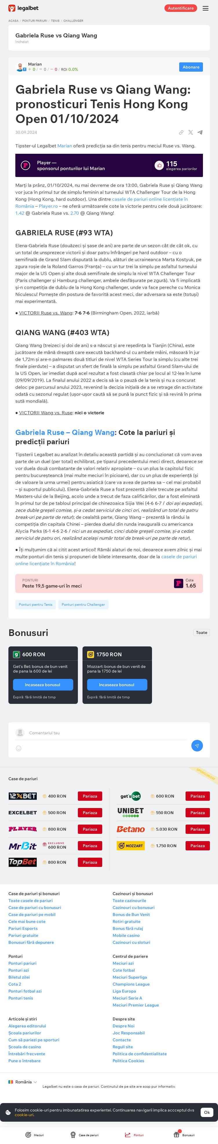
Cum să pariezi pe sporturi (33, 1039)
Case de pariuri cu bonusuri (34, 907)
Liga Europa (124, 991)
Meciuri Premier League (136, 1005)
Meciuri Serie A (127, 998)
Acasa (13, 21)
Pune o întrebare (24, 1060)
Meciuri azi (123, 963)
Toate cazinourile (129, 900)
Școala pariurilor (24, 1032)
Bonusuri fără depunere (31, 942)
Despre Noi (124, 1026)
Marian (64, 146)
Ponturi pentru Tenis (35, 604)
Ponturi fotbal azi (25, 991)
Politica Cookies (128, 1060)
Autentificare (181, 8)
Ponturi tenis (20, 998)
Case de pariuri (23, 778)
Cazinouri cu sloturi (131, 942)
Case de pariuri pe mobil (32, 914)
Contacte (122, 1039)
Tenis (55, 21)
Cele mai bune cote (26, 921)
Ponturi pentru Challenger (83, 604)
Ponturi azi (18, 970)
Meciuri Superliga (130, 977)
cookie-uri (24, 1114)
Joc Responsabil (129, 1032)
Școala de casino (24, 1046)
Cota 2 (14, 984)
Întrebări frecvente (26, 1053)
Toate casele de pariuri (30, 900)
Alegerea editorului (27, 1026)
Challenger (73, 21)
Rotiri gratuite (126, 921)
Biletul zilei (19, 977)
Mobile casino (126, 935)
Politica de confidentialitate (140, 1053)
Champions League (131, 984)
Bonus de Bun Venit (131, 914)
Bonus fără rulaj (128, 928)
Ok (207, 1112)
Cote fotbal (124, 970)
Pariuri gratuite (23, 935)
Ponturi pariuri (34, 21)
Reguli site (123, 1046)
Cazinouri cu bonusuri (134, 907)
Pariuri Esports (23, 928)
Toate (201, 632)
